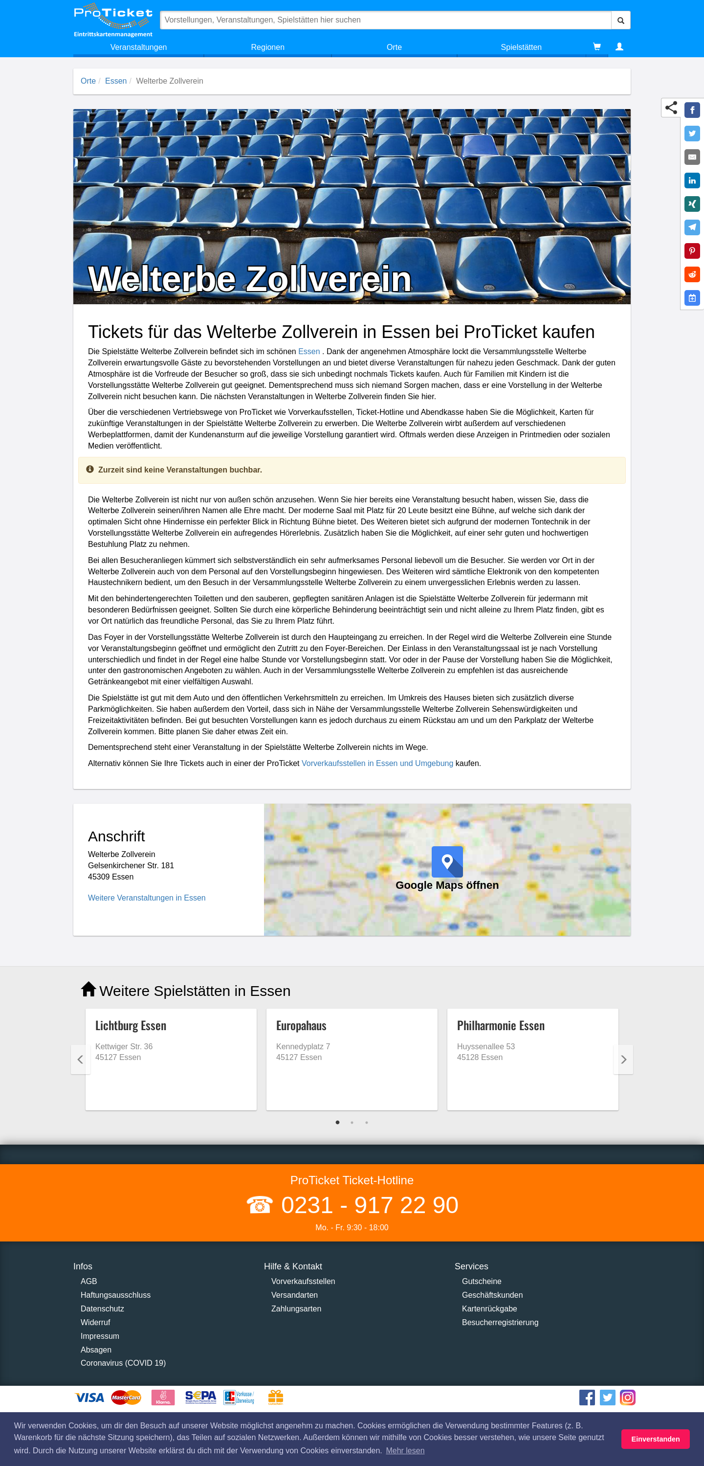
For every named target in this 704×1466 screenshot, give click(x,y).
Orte (394, 47)
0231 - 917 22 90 (367, 1205)
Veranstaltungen (138, 47)
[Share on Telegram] (692, 227)
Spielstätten (521, 47)
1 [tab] (337, 1123)
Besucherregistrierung (500, 1322)
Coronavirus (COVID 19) (123, 1363)
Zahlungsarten (296, 1309)
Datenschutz (102, 1309)
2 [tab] (352, 1123)
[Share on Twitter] (692, 133)
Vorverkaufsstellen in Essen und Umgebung (377, 763)
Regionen (268, 47)
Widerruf (95, 1322)
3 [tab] (367, 1123)
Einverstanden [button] (656, 1439)
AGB (89, 1281)
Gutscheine (482, 1281)
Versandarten (294, 1295)
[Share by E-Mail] (692, 157)
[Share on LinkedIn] (692, 180)
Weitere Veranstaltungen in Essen (147, 898)
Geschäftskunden (492, 1295)
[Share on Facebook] (692, 110)
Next (623, 1059)
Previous (80, 1059)
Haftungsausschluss (116, 1295)
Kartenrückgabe (489, 1309)
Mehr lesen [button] (405, 1450)
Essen (116, 81)
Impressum (100, 1336)
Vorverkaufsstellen (303, 1281)
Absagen (96, 1350)
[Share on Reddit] (692, 274)
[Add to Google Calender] (692, 298)
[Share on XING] (692, 204)
